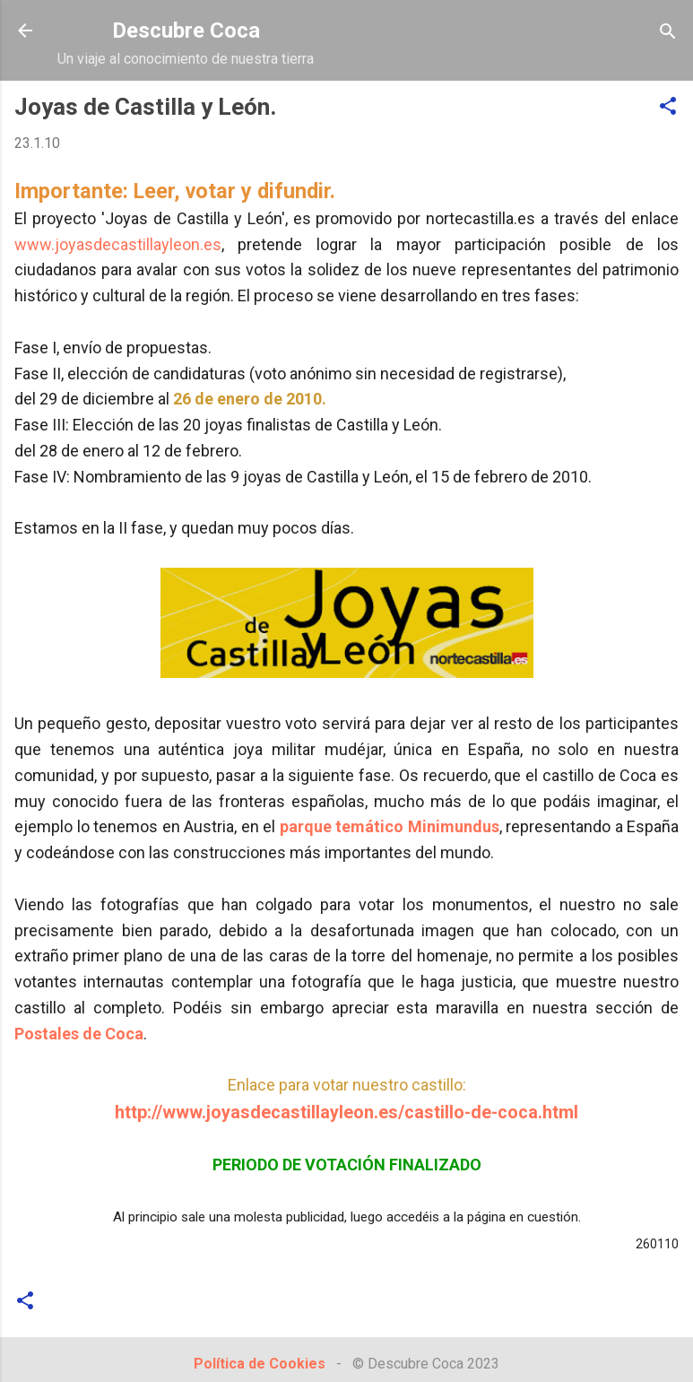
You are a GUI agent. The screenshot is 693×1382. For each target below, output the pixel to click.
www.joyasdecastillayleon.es (117, 244)
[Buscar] (668, 32)
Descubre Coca (186, 30)
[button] (668, 107)
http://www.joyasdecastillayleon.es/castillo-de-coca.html (346, 1112)
